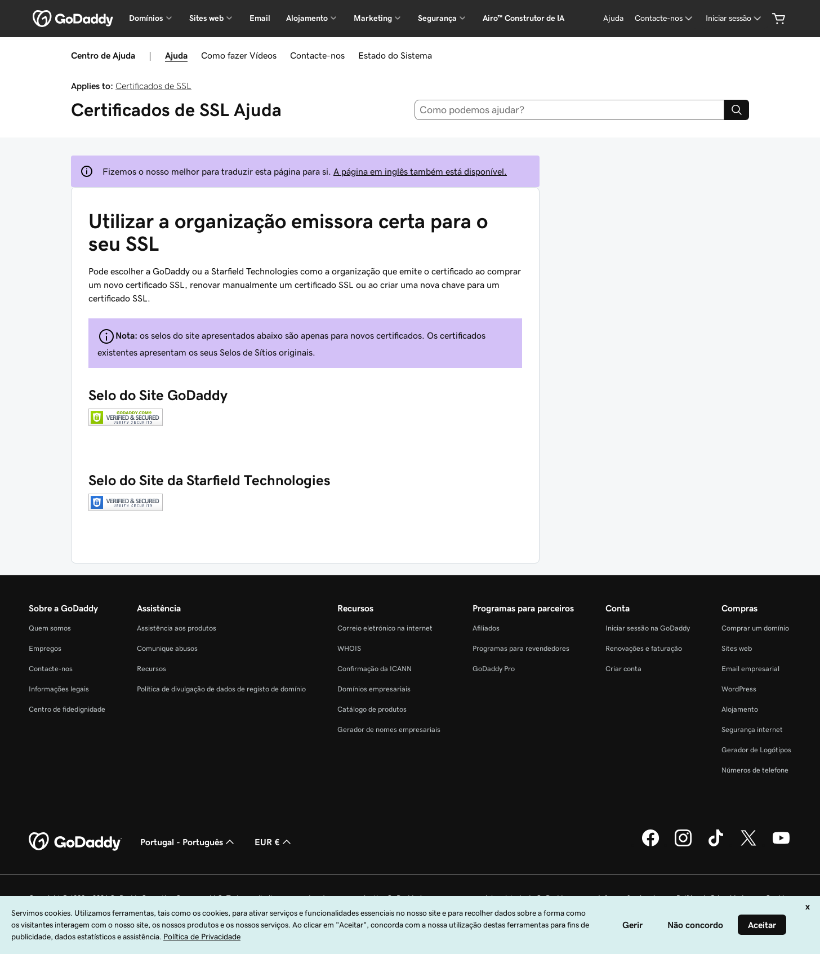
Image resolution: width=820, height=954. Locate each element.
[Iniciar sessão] (734, 18)
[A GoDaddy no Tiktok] (716, 844)
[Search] (736, 110)
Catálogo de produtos (372, 709)
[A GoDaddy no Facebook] (650, 844)
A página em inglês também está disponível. (420, 171)
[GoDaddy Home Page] (75, 841)
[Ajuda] (613, 18)
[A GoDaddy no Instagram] (683, 844)
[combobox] (570, 110)
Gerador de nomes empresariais (388, 729)
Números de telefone (754, 770)
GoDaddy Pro (494, 668)
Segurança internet (752, 729)
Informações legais (59, 689)
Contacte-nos (317, 55)
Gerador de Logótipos (756, 749)
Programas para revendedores (521, 648)
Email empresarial (750, 668)
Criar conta (623, 668)
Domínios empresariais (374, 689)
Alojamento (739, 709)
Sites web (736, 648)
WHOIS (349, 648)
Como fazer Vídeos (239, 55)
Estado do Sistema (395, 55)
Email (259, 18)
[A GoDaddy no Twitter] (748, 844)
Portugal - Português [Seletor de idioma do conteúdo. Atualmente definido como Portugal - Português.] (188, 842)
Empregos (45, 648)
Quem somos (50, 628)
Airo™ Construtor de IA (523, 18)
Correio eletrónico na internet (385, 628)
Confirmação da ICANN (374, 668)
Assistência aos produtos (176, 628)
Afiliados (486, 628)
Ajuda (176, 55)
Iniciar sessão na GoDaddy (647, 628)
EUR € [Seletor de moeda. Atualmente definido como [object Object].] (274, 842)
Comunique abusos (167, 648)
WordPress (738, 689)
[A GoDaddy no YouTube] (781, 844)
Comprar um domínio (755, 628)
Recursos (151, 668)
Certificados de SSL (153, 85)
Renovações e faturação (643, 648)
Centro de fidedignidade (67, 709)
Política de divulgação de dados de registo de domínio (221, 689)
